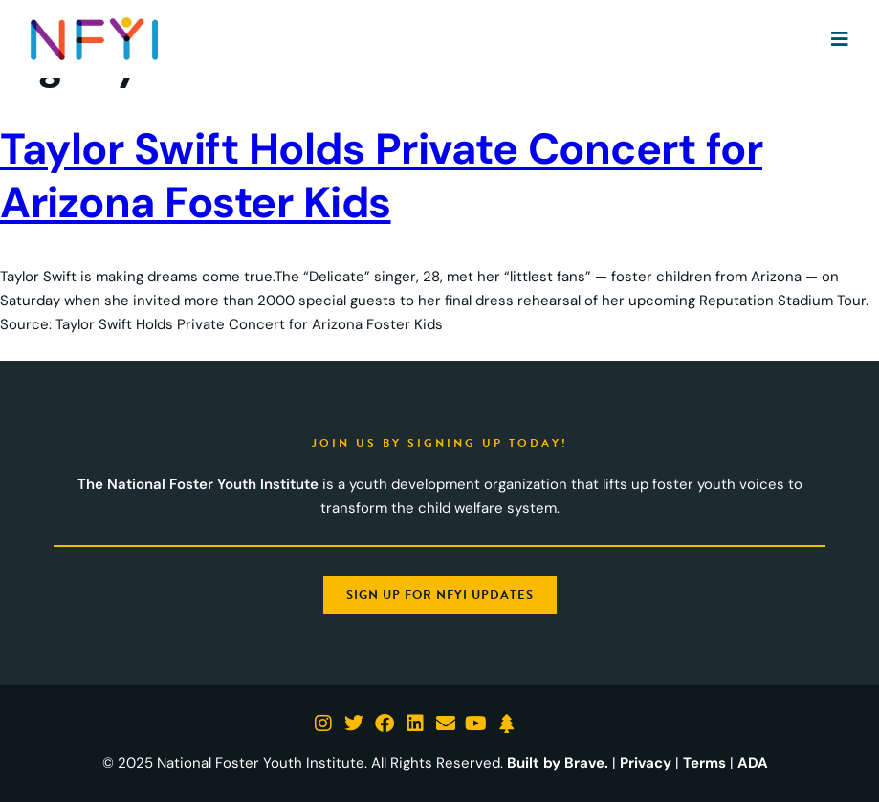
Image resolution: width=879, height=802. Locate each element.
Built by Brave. (557, 762)
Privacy (645, 762)
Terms (704, 762)
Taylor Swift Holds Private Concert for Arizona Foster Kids (381, 176)
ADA (752, 762)
